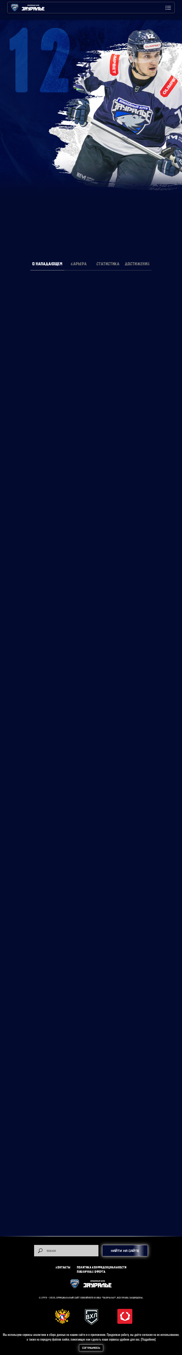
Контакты (63, 1267)
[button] (168, 8)
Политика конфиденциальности (101, 1267)
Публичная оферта (91, 1271)
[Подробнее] (148, 1339)
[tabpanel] (91, 373)
